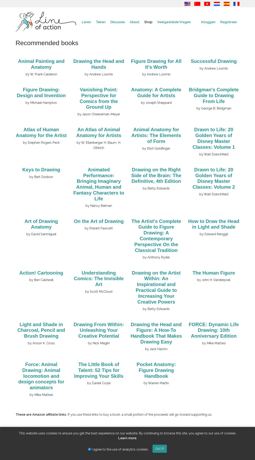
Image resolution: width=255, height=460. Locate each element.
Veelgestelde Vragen (174, 22)
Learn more (127, 438)
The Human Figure (213, 273)
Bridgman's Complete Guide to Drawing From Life (214, 95)
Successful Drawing (214, 61)
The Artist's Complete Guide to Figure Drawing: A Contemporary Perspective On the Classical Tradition (156, 236)
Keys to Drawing (41, 169)
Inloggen (208, 22)
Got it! (159, 449)
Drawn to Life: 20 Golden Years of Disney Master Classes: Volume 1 (213, 138)
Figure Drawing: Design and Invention (41, 92)
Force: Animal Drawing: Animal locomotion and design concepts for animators (41, 376)
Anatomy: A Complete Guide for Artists (156, 92)
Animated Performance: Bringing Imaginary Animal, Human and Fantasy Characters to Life (98, 184)
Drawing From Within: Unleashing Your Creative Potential (99, 330)
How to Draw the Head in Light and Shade (213, 224)
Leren (86, 22)
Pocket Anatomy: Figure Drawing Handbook (156, 370)
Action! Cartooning (41, 273)
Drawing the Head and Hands (98, 64)
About (134, 22)
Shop (148, 22)
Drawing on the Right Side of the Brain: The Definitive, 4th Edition (156, 175)
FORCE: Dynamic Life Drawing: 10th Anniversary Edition (214, 330)
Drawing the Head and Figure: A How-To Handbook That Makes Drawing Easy (156, 333)
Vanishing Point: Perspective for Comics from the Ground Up (99, 98)
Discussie (117, 22)
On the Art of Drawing (99, 221)
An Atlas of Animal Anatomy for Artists (98, 132)
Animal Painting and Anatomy (41, 64)
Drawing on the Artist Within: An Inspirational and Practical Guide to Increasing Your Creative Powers (156, 287)
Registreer (228, 22)
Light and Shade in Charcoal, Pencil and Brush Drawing (41, 330)
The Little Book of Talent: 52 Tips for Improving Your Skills (98, 370)
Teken (101, 22)
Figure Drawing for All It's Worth (156, 64)
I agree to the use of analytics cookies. (118, 449)
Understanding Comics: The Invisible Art (99, 278)
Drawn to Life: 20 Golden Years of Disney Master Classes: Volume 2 (213, 178)
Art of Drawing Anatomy (41, 224)
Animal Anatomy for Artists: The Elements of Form (156, 135)
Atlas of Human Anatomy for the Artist (41, 132)
